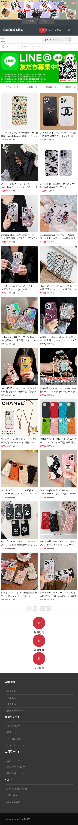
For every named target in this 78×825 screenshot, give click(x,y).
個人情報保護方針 (15, 710)
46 (42, 608)
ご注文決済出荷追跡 (16, 789)
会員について (13, 726)
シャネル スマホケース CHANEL (27, 46)
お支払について (14, 760)
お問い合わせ (13, 795)
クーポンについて (15, 739)
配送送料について (15, 773)
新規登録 (29, 21)
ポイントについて (15, 745)
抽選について (13, 732)
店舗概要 (11, 691)
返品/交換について (15, 767)
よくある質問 (13, 802)
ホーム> (9, 46)
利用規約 (11, 697)
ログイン (46, 21)
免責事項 (11, 704)
